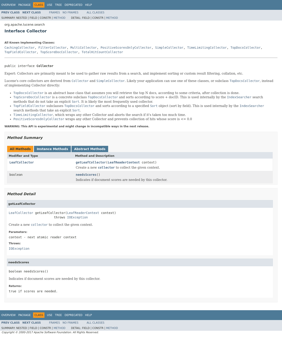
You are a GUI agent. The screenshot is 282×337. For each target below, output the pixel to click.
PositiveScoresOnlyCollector (126, 47)
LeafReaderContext (124, 162)
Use (49, 4)
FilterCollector (52, 47)
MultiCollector (83, 47)
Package (24, 4)
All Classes (95, 12)
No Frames (70, 12)
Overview (8, 4)
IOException (77, 217)
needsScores (86, 174)
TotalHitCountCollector (102, 52)
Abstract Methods (89, 149)
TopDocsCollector (246, 47)
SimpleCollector (169, 47)
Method (59, 17)
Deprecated (73, 4)
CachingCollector (19, 47)
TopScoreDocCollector (59, 52)
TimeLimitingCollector (207, 47)
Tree (58, 4)
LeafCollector (21, 162)
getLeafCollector (91, 162)
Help (88, 4)
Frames (54, 12)
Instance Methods (52, 149)
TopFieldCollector (20, 52)
